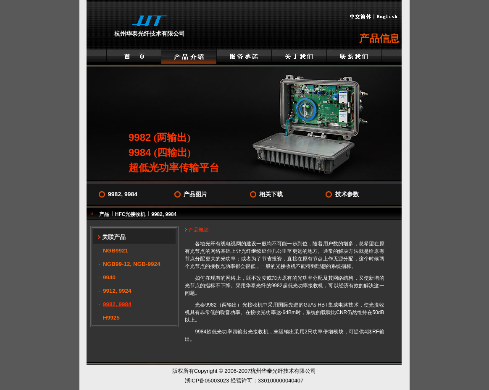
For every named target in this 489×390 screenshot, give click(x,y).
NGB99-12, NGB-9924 (131, 264)
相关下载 (271, 194)
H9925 (111, 318)
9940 (109, 277)
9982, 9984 (122, 194)
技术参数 (347, 194)
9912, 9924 (117, 291)
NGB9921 (115, 250)
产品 (104, 214)
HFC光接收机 (130, 214)
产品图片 (195, 194)
